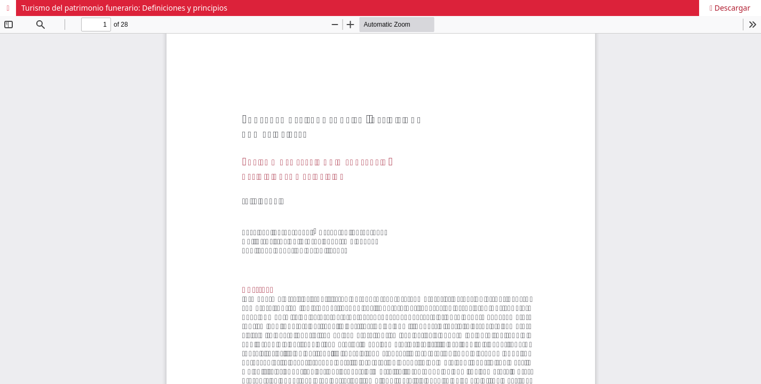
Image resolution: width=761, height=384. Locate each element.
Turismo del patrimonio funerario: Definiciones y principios (124, 8)
